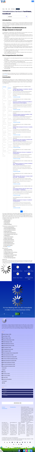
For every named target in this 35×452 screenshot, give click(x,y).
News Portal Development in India (8, 364)
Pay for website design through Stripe (17, 449)
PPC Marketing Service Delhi (7, 349)
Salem (9, 133)
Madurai (9, 118)
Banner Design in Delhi (6, 338)
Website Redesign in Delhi (7, 341)
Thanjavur (9, 137)
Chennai (9, 96)
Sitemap (4, 371)
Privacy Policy (5, 377)
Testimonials (4, 367)
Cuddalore (9, 100)
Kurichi (9, 114)
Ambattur (9, 92)
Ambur (9, 93)
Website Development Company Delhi (9, 360)
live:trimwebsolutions (17, 276)
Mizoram (4, 131)
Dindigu (9, 101)
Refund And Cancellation (7, 379)
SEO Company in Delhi (6, 351)
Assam (3, 95)
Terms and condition (6, 375)
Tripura (3, 147)
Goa (3, 104)
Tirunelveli (9, 144)
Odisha (3, 133)
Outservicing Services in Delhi (7, 354)
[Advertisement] (18, 5)
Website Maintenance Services (8, 343)
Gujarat (3, 106)
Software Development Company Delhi (9, 356)
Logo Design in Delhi (6, 336)
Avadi (9, 94)
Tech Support (4, 381)
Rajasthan (4, 139)
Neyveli (9, 123)
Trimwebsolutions (13, 407)
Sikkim (3, 140)
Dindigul (9, 103)
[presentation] (8, 400)
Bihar (3, 96)
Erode (9, 104)
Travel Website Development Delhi (8, 366)
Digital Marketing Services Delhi (8, 345)
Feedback (3, 369)
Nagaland (4, 132)
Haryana (4, 107)
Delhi (3, 103)
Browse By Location (6, 373)
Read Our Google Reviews (13, 262)
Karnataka (4, 118)
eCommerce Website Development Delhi (9, 358)
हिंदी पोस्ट (3, 383)
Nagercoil (9, 122)
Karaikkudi (10, 110)
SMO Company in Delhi (6, 347)
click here (8, 246)
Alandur (9, 90)
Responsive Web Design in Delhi (8, 339)
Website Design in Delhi (6, 334)
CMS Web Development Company (8, 362)
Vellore (9, 152)
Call (17, 313)
